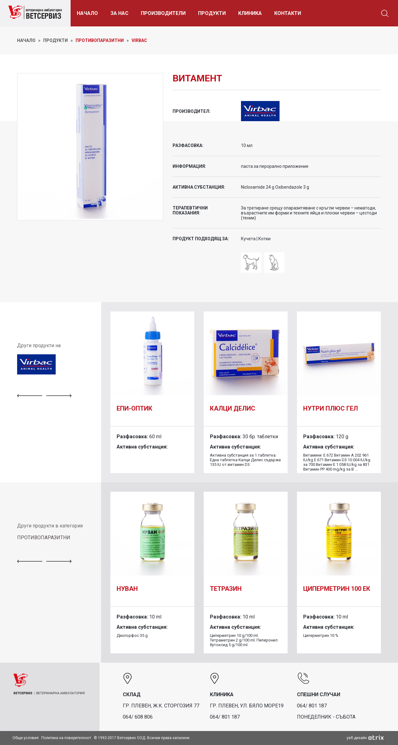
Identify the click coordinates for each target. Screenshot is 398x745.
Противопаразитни (100, 40)
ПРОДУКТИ (214, 13)
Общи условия (25, 738)
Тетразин (226, 588)
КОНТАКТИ (289, 13)
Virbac (139, 40)
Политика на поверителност (66, 738)
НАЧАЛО (89, 13)
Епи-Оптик (134, 408)
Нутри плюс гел (330, 408)
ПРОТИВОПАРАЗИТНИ (43, 537)
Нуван (127, 588)
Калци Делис (232, 408)
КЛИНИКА (252, 13)
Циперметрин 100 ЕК (336, 588)
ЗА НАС (121, 13)
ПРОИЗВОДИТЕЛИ (165, 13)
